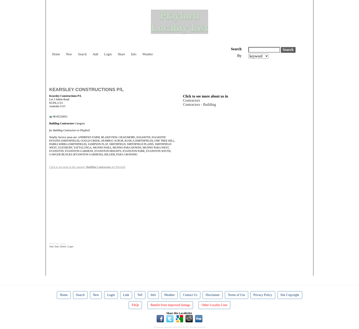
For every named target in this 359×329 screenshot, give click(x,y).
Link (126, 295)
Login (108, 54)
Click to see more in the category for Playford (87, 167)
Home (56, 54)
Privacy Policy (262, 295)
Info (133, 54)
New (69, 54)
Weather (147, 54)
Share (121, 54)
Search (82, 54)
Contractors (191, 100)
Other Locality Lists (214, 305)
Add (95, 54)
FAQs (135, 305)
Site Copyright (289, 295)
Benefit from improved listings (170, 305)
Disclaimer (213, 295)
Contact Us (190, 295)
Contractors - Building (199, 104)
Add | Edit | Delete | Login (61, 246)
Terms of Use (236, 295)
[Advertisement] (132, 71)
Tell (139, 295)
